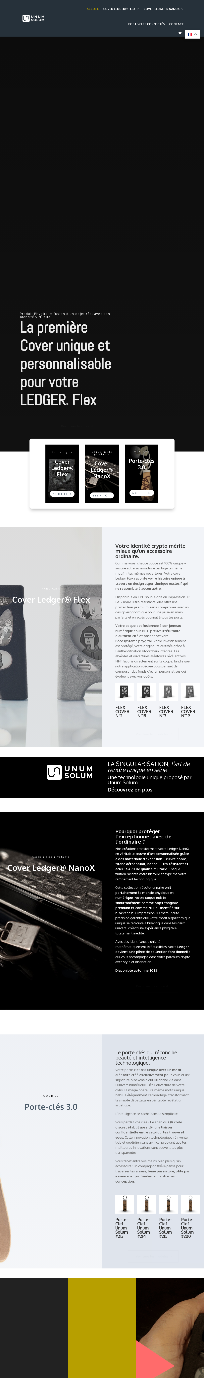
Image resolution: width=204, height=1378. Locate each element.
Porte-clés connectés (146, 24)
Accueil (93, 9)
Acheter (62, 493)
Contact (176, 24)
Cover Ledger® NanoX (162, 9)
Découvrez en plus (130, 789)
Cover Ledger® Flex (119, 9)
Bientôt (102, 495)
